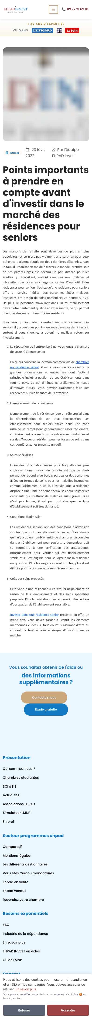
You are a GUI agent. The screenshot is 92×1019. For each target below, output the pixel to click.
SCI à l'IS (9, 786)
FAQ (6, 924)
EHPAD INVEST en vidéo (21, 951)
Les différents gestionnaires (25, 864)
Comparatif (12, 846)
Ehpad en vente (15, 882)
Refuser (24, 1010)
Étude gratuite (46, 709)
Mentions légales (17, 855)
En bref (8, 821)
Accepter (68, 1010)
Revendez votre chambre (23, 899)
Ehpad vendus (14, 890)
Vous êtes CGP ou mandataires (28, 873)
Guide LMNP (12, 960)
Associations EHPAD (19, 804)
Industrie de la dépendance (25, 933)
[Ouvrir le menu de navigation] (53, 9)
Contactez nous (44, 697)
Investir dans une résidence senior (34, 615)
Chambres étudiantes (21, 777)
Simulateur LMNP (16, 812)
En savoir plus (14, 942)
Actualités (11, 795)
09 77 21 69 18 (75, 9)
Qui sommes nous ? (19, 768)
